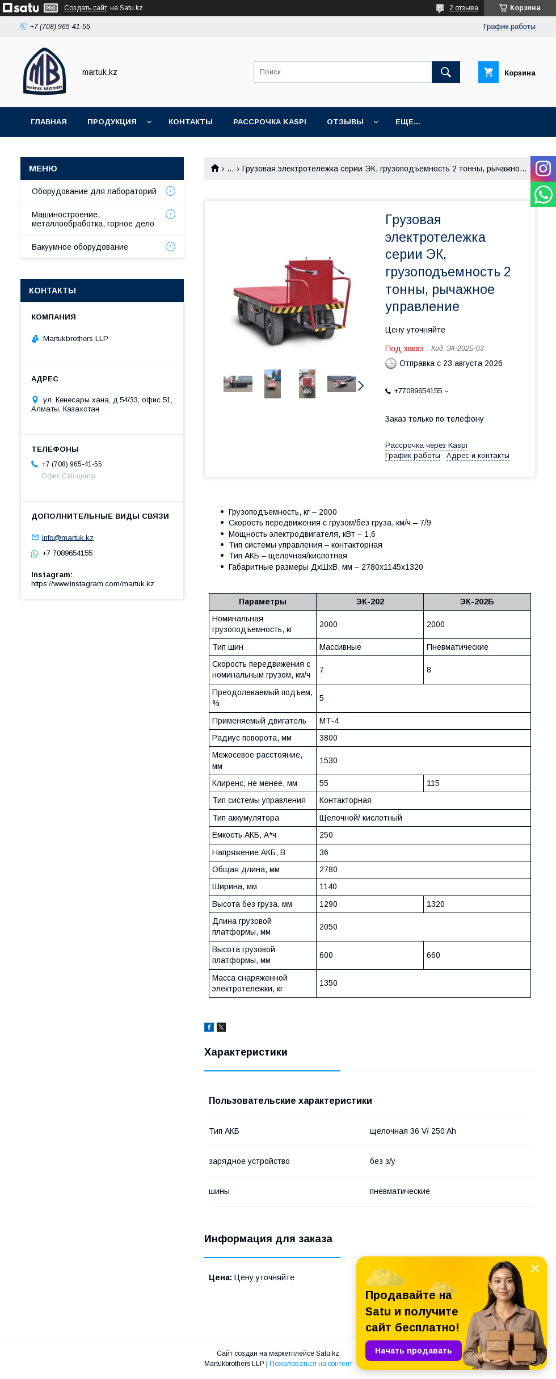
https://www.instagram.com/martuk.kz (92, 583)
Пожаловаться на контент (310, 1364)
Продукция (112, 121)
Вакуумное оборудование (80, 246)
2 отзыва (463, 8)
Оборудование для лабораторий (94, 191)
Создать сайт (85, 8)
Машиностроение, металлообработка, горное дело (93, 219)
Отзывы (345, 121)
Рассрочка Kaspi (269, 121)
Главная (49, 121)
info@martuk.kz (68, 537)
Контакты (191, 121)
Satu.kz (327, 1353)
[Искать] (446, 72)
